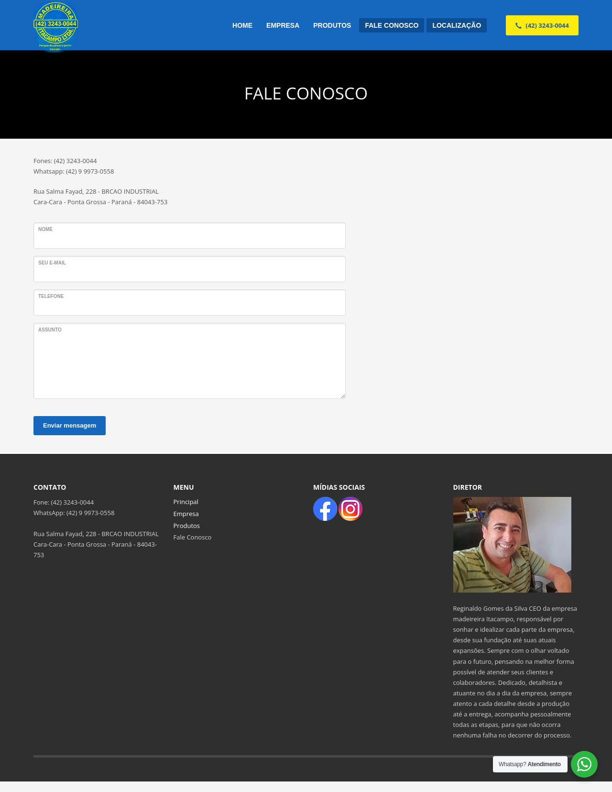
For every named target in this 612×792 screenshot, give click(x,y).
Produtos (187, 525)
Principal (186, 501)
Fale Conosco (193, 537)
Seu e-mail (52, 262)
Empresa (186, 513)
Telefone (51, 296)
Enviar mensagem (69, 425)
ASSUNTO (50, 329)
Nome (45, 229)
